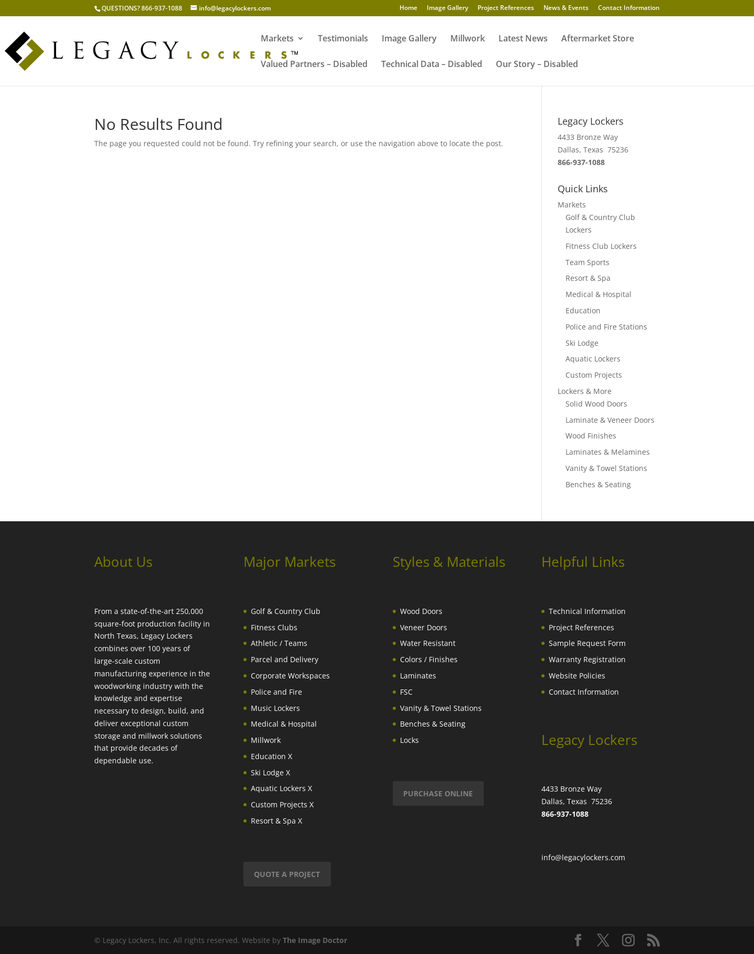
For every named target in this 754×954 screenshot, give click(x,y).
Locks (409, 740)
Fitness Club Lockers (601, 246)
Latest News (523, 39)
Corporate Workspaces (290, 676)
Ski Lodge (582, 343)
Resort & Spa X (276, 821)
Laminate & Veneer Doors (610, 420)
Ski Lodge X (270, 772)
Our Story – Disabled (537, 65)
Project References (506, 8)
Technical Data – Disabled (431, 65)
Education (583, 310)
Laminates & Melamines (608, 452)
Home (408, 8)
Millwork (467, 39)
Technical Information (587, 611)
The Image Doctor (315, 940)
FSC (406, 692)
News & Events (566, 8)
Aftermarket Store (597, 39)
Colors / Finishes (429, 659)
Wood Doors (421, 611)
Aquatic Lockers (593, 359)
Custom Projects (594, 375)
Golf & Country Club (285, 611)
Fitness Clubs (274, 627)
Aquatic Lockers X (281, 788)
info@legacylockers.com (583, 857)
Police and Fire (276, 692)
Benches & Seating (598, 484)
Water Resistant (428, 643)
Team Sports (587, 262)
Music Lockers (275, 708)
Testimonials (343, 39)
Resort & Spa (588, 278)
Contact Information (629, 8)
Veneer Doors (423, 627)
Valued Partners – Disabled (314, 65)
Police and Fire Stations (606, 327)
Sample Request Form (587, 643)
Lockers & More (585, 391)
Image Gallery (447, 8)
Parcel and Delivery (284, 659)
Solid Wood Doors (596, 404)
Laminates (418, 676)
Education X (271, 756)
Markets (277, 39)
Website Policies (577, 676)
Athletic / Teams (279, 643)
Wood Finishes (591, 436)
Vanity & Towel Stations (606, 468)
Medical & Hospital (598, 294)
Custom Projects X (282, 804)
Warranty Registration (587, 659)
